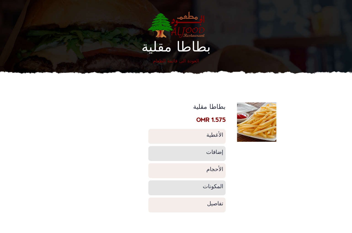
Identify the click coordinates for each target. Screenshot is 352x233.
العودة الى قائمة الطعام (176, 60)
